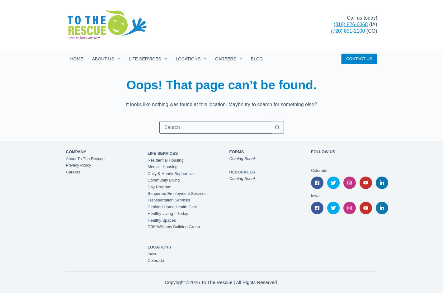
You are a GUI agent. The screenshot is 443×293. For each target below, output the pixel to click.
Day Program (160, 187)
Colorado (156, 260)
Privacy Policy (78, 165)
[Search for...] (215, 127)
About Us (107, 58)
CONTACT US (359, 58)
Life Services (149, 58)
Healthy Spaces (162, 220)
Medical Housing (162, 166)
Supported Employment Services (177, 193)
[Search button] (277, 127)
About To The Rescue (85, 158)
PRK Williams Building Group (174, 226)
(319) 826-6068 (351, 24)
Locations (192, 58)
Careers (229, 58)
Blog (257, 58)
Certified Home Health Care (172, 207)
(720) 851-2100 (348, 31)
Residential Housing (166, 160)
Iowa (152, 253)
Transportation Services (169, 200)
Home (76, 58)
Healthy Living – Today (168, 213)
